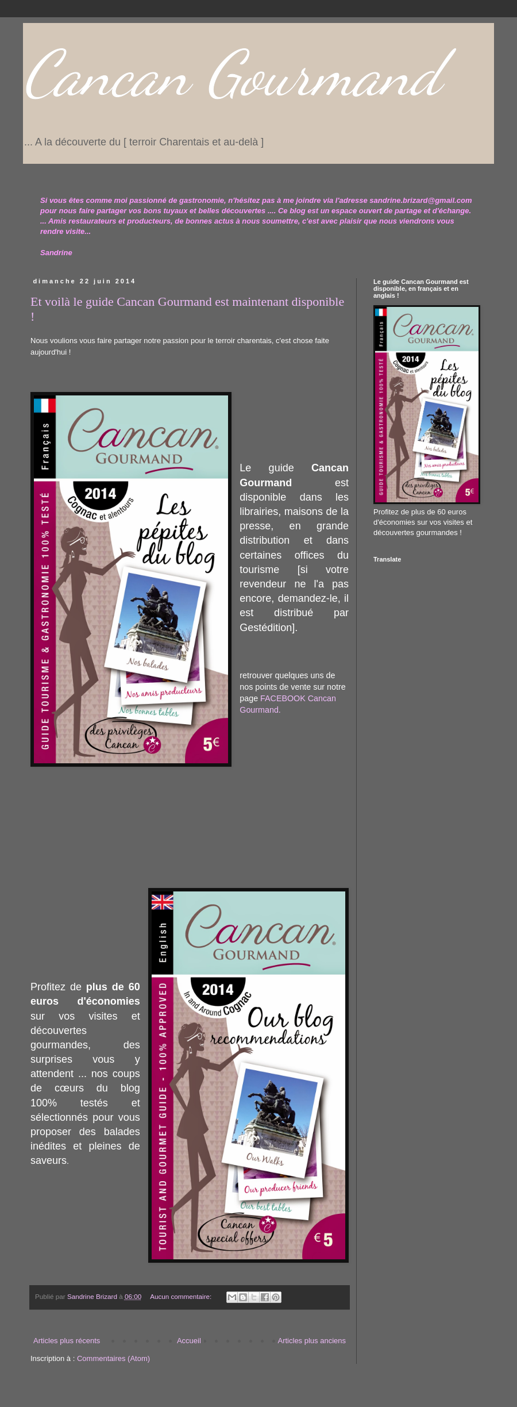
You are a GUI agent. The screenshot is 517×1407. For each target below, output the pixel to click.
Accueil (189, 1340)
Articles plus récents (66, 1340)
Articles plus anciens (312, 1340)
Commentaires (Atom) (113, 1358)
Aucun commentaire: (181, 1296)
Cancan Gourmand (232, 74)
